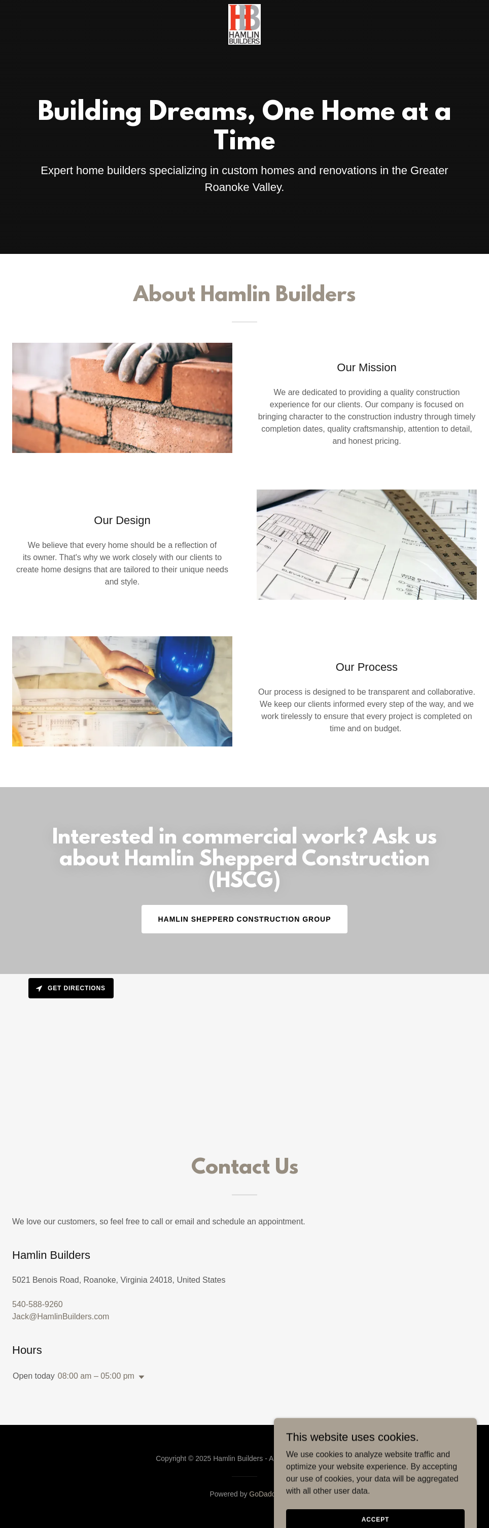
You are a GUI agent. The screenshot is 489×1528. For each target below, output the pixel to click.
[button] (139, 1377)
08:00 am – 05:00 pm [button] (96, 1376)
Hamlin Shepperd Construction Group (244, 919)
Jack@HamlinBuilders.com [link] (60, 1316)
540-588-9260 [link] (37, 1304)
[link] (244, 8)
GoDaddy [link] (264, 1494)
